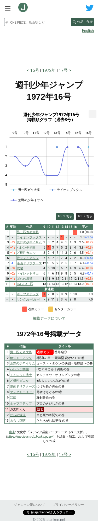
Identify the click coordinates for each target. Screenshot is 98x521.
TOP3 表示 (64, 216)
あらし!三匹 (18, 420)
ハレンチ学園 (19, 369)
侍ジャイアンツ (21, 358)
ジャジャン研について (29, 505)
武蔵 (13, 398)
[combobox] (37, 22)
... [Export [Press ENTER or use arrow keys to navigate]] (92, 112)
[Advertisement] (49, 49)
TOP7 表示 (84, 216)
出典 (12, 432)
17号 (63, 70)
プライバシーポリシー (68, 505)
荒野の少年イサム (22, 363)
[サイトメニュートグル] (8, 8)
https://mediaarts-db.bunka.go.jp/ (30, 436)
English (88, 31)
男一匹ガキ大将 (21, 352)
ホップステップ (21, 403)
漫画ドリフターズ (22, 386)
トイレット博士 (21, 375)
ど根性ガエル (19, 381)
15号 (35, 70)
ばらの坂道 (18, 415)
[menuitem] (92, 114)
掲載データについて (49, 318)
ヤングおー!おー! (21, 392)
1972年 (49, 70)
